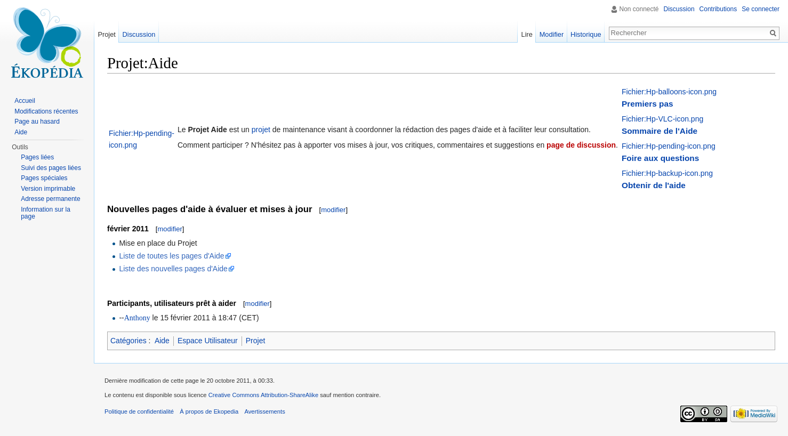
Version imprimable (48, 188)
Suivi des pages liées (51, 168)
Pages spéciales (44, 178)
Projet (256, 340)
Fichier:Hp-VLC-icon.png (662, 119)
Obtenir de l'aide (654, 185)
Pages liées (37, 157)
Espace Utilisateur (208, 340)
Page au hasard (37, 121)
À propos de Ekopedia (209, 411)
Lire (527, 34)
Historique (585, 34)
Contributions (718, 9)
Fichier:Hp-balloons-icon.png (669, 91)
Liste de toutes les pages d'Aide (171, 256)
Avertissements (264, 411)
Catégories (128, 340)
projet (261, 129)
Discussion (679, 9)
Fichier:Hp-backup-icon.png (667, 173)
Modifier (552, 34)
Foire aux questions (660, 158)
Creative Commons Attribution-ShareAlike (263, 395)
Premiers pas (647, 103)
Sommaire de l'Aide (659, 130)
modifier (333, 210)
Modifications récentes (46, 111)
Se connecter (760, 9)
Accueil (24, 100)
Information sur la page (45, 213)
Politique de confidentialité (139, 411)
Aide (162, 340)
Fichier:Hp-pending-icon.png (668, 146)
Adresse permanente (50, 199)
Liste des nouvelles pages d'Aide (173, 268)
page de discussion (581, 145)
